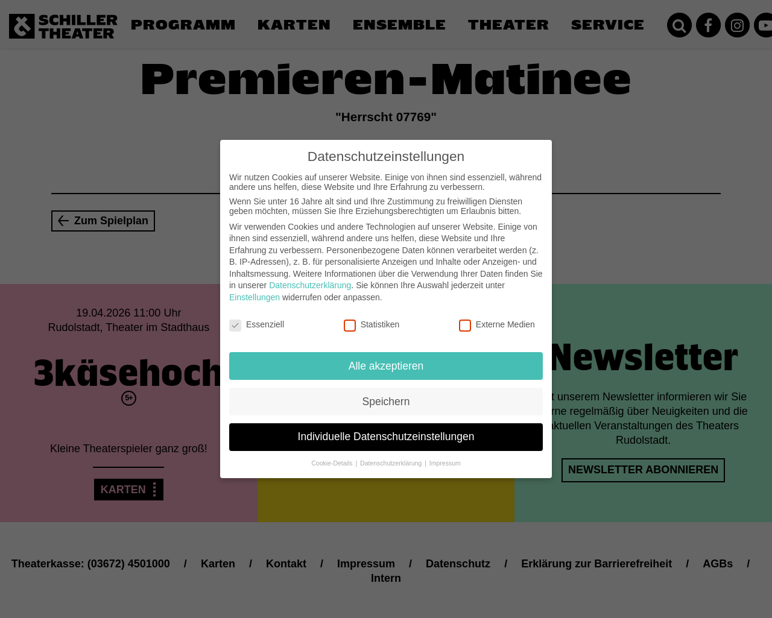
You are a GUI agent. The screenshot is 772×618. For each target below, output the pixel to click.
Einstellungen (254, 290)
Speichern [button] (386, 394)
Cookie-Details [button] (332, 456)
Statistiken (372, 318)
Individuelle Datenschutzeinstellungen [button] (386, 430)
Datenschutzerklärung (310, 278)
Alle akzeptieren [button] (386, 359)
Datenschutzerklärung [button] (391, 456)
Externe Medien (497, 318)
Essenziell (256, 318)
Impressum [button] (445, 456)
